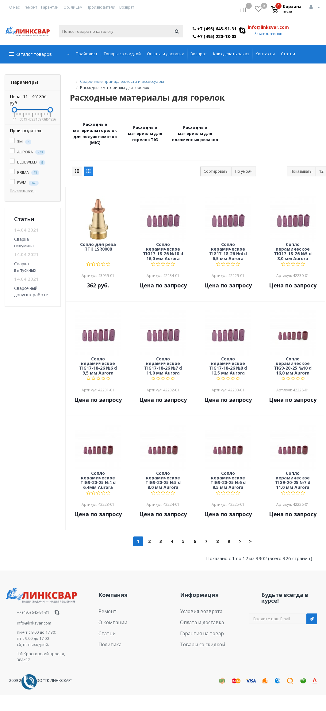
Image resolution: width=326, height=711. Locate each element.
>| (251, 541)
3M (20, 141)
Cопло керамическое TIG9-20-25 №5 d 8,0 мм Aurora (163, 480)
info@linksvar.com (268, 27)
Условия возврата (198, 610)
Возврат (126, 7)
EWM (24, 183)
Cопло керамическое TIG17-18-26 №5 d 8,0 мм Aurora (293, 251)
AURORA (27, 152)
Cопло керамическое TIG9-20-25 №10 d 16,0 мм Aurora (293, 365)
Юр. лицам (72, 7)
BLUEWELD (27, 162)
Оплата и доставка (165, 53)
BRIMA (24, 172)
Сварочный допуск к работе (31, 291)
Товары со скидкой (122, 53)
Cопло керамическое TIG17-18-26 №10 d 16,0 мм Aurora (163, 251)
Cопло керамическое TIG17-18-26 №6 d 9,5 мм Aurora (98, 365)
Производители (100, 7)
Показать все (24, 191)
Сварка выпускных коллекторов (27, 267)
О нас (14, 7)
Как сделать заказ (231, 53)
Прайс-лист (87, 53)
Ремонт (30, 7)
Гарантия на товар (198, 629)
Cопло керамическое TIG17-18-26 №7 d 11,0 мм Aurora (163, 365)
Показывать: (301, 171)
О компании (110, 620)
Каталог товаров (33, 54)
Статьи (288, 53)
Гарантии (50, 7)
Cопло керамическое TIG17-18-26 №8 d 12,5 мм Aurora (228, 365)
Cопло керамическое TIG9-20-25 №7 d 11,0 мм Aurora (292, 480)
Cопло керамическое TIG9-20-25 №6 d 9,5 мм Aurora (228, 480)
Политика (107, 639)
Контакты (265, 53)
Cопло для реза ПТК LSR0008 (98, 247)
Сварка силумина (24, 242)
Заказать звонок (268, 33)
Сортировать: (216, 171)
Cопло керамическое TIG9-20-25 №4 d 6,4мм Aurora (98, 480)
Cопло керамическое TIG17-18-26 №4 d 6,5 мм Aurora (228, 251)
